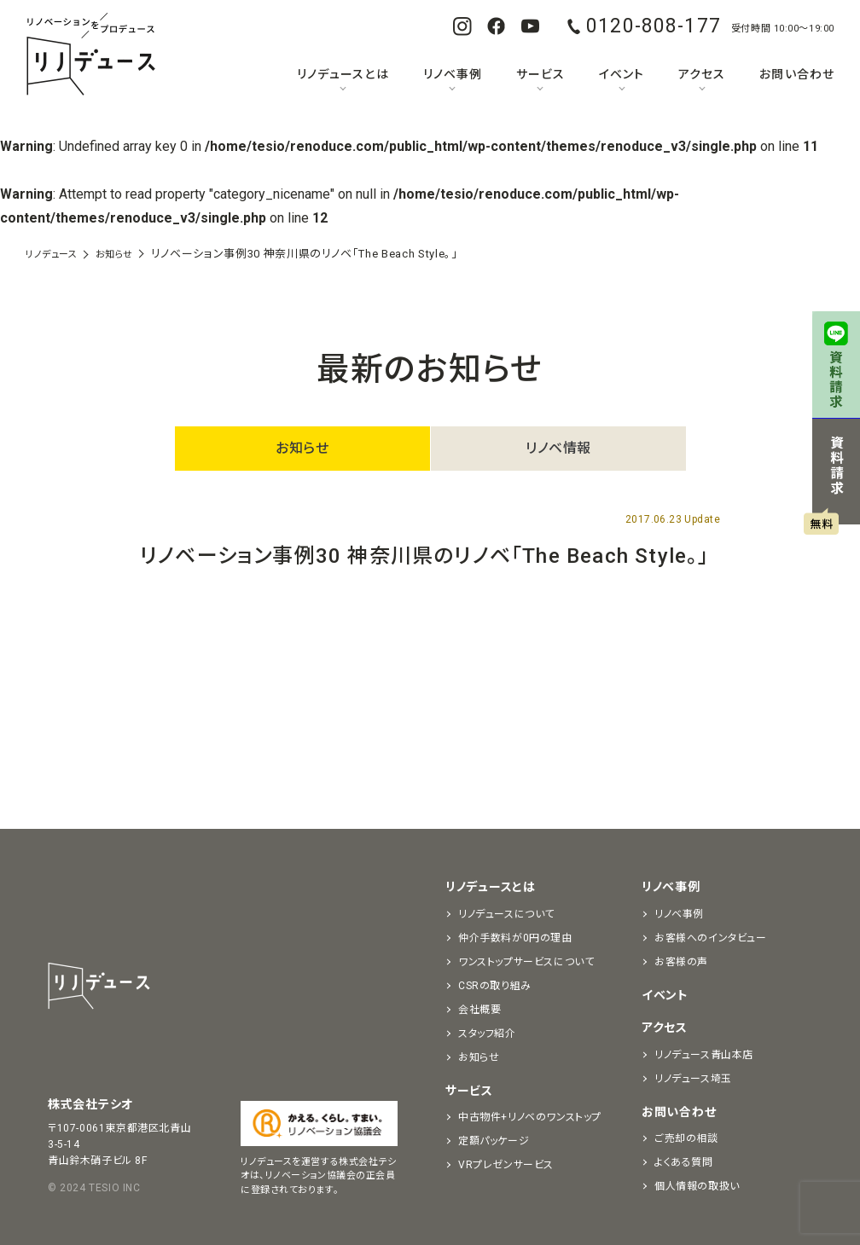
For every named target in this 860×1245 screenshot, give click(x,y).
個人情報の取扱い (697, 1186)
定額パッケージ (493, 1141)
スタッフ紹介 (487, 1033)
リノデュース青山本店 (703, 1055)
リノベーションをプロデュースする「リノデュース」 (90, 55)
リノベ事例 (452, 74)
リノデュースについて (506, 914)
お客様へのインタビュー (710, 938)
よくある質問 (683, 1162)
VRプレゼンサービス (506, 1165)
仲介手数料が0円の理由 (515, 938)
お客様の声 (681, 962)
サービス (540, 74)
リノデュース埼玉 (693, 1079)
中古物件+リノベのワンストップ (529, 1117)
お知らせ (302, 448)
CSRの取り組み (495, 986)
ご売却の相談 (686, 1138)
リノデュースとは (342, 74)
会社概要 (479, 1010)
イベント (621, 74)
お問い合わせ (796, 74)
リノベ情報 (558, 448)
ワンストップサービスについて (526, 962)
